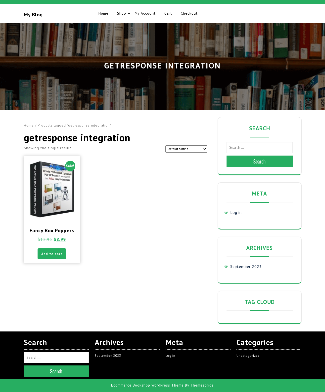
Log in (236, 212)
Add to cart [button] (51, 254)
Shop (121, 13)
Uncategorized (248, 356)
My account (145, 13)
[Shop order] (186, 149)
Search (259, 161)
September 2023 (246, 266)
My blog (33, 14)
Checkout (189, 13)
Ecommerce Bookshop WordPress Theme (147, 385)
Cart (168, 13)
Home (103, 13)
